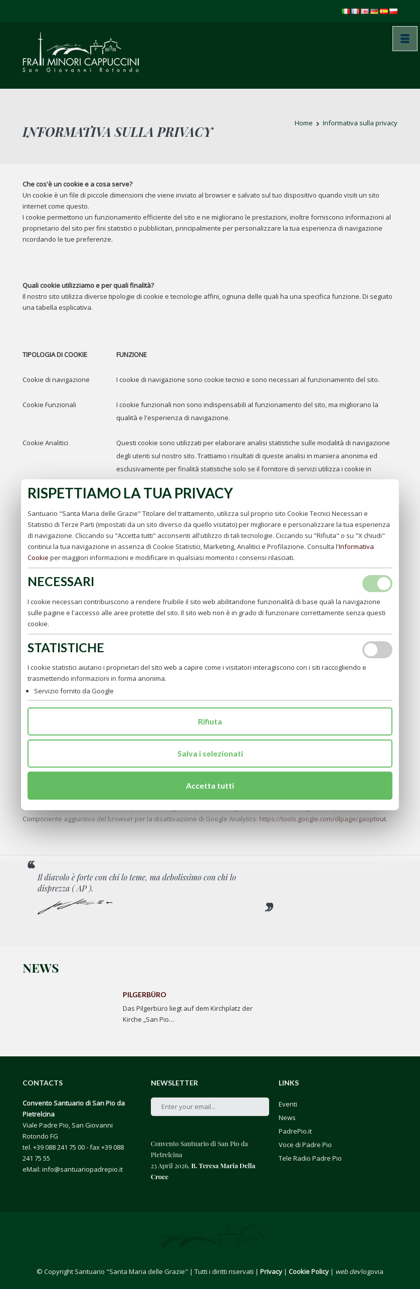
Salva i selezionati (210, 753)
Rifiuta (210, 721)
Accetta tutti (210, 785)
